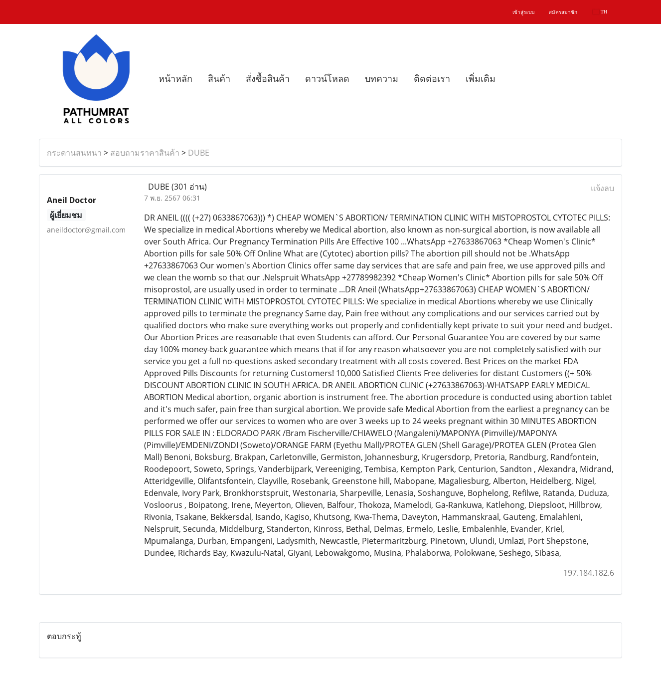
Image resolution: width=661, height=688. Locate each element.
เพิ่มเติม (481, 79)
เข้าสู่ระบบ (523, 12)
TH (600, 11)
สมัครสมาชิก (563, 12)
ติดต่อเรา (432, 79)
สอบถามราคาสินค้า (144, 152)
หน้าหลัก (175, 79)
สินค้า (219, 79)
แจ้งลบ (602, 188)
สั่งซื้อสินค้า (268, 79)
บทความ (381, 79)
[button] (512, 79)
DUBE (198, 152)
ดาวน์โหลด (327, 79)
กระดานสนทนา (74, 152)
